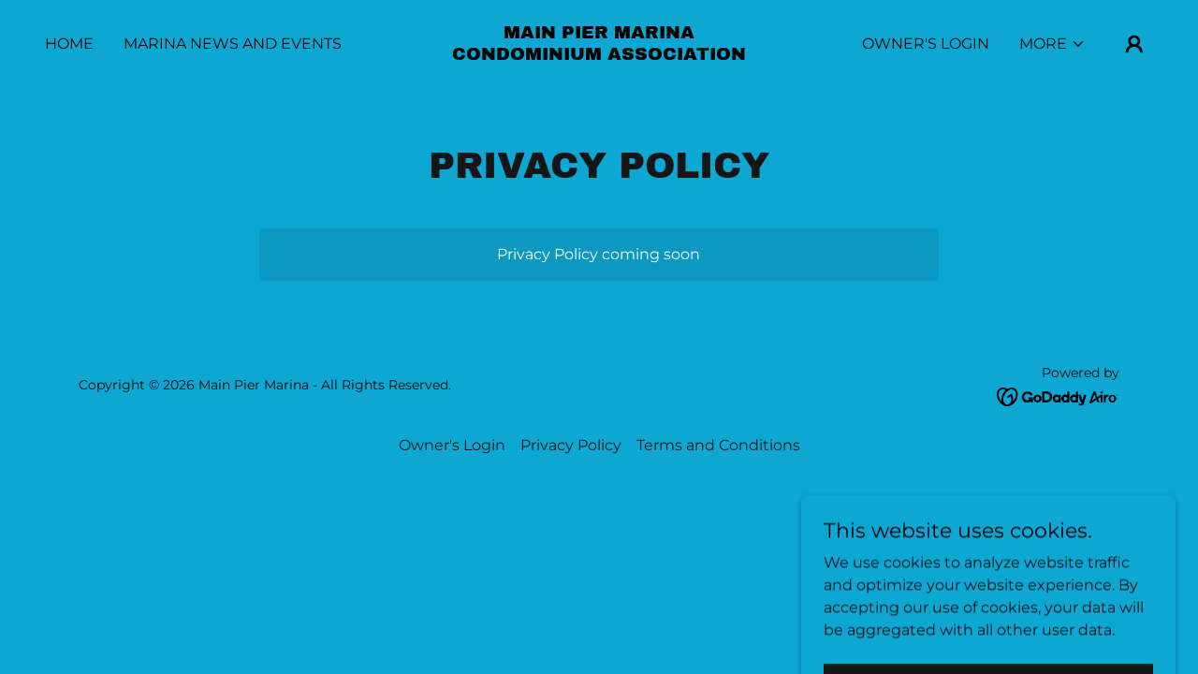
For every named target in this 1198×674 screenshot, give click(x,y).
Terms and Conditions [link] (718, 445)
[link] (599, 55)
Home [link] (69, 43)
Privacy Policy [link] (570, 445)
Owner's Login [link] (925, 43)
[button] (1052, 44)
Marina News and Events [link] (233, 43)
